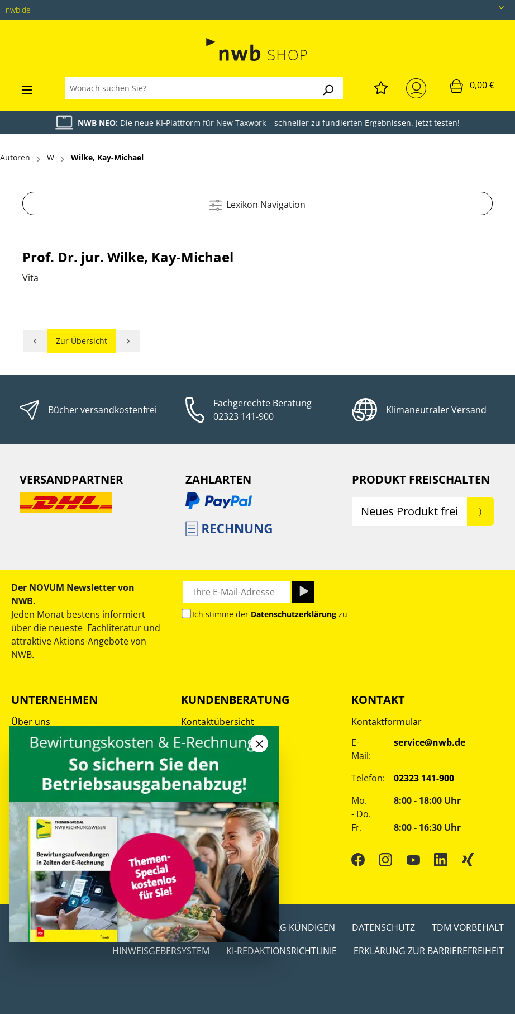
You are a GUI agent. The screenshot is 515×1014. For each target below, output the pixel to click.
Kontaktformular (386, 722)
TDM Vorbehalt (468, 927)
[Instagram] (385, 859)
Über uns (30, 722)
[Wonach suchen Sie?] (189, 88)
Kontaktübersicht (217, 722)
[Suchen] (328, 88)
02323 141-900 (243, 416)
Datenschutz (383, 927)
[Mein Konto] (418, 88)
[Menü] (26, 88)
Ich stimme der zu (269, 614)
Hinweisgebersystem (160, 951)
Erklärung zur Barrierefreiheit (429, 951)
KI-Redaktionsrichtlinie (281, 951)
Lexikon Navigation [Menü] (257, 203)
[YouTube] (413, 859)
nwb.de (18, 9)
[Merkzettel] (381, 86)
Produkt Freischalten (421, 479)
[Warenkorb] (472, 85)
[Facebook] (358, 859)
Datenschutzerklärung (293, 614)
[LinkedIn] (440, 859)
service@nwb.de (429, 742)
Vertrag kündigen (291, 927)
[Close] (259, 743)
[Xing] (468, 859)
